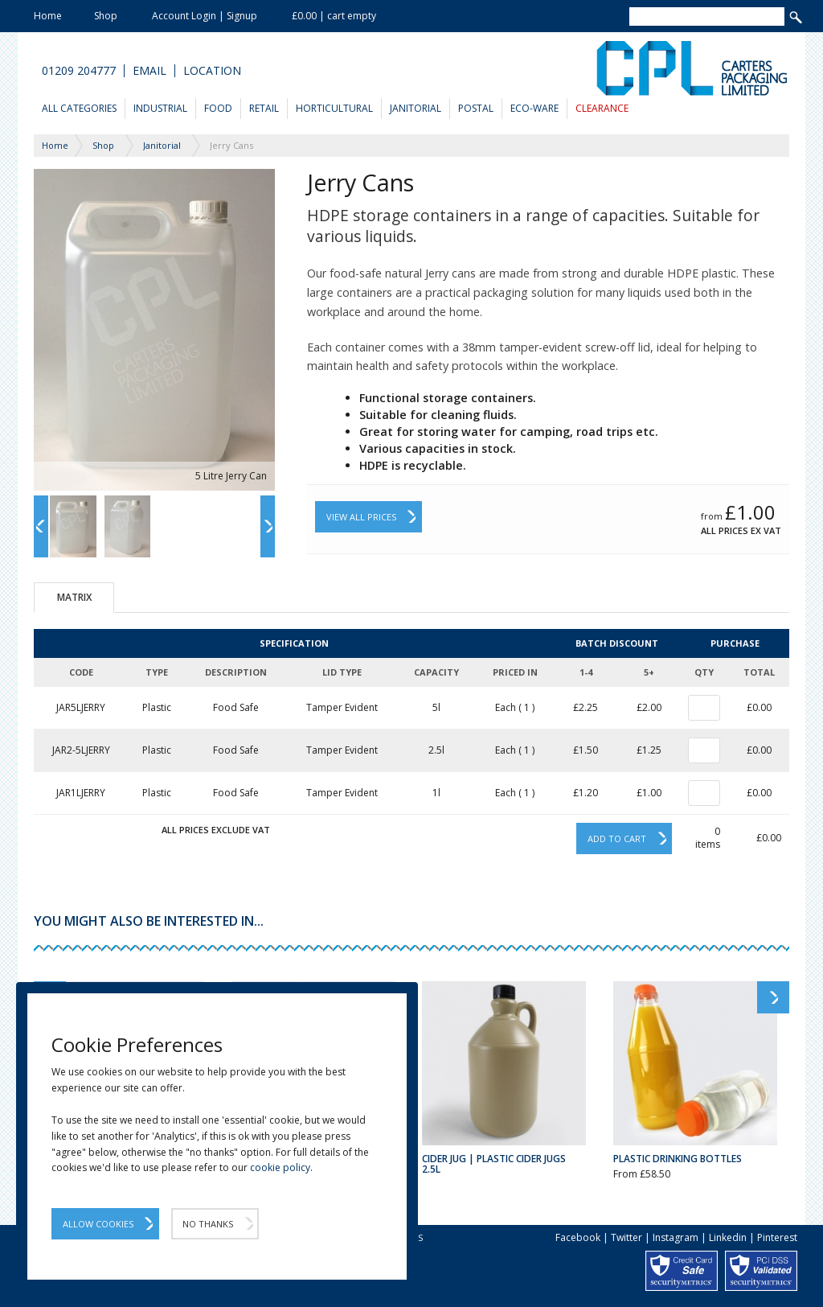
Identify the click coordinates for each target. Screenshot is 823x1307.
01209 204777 (79, 70)
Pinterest (777, 1237)
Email (149, 70)
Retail (264, 108)
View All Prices (361, 517)
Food (218, 108)
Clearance (602, 108)
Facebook (577, 1237)
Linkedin (728, 1237)
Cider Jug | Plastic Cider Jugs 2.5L (494, 1164)
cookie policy (280, 1167)
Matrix (74, 597)
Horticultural (334, 108)
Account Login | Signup (204, 16)
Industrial (160, 108)
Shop (105, 16)
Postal (475, 108)
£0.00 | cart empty (334, 16)
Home (48, 16)
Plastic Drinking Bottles (677, 1158)
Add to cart (617, 838)
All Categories (79, 108)
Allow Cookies (98, 1224)
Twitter (626, 1237)
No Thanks (207, 1224)
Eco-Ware (534, 108)
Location (212, 70)
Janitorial (415, 108)
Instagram (675, 1237)
